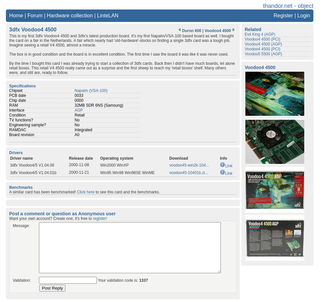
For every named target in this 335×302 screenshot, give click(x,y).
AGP (79, 110)
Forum (35, 15)
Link (226, 166)
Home (16, 15)
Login (303, 15)
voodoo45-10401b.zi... (188, 172)
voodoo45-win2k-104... (189, 165)
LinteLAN (108, 15)
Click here (85, 192)
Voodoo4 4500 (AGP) (263, 44)
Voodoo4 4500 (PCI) (262, 39)
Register (283, 15)
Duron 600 (189, 30)
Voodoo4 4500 (220, 30)
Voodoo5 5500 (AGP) (263, 54)
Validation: (22, 280)
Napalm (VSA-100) (91, 90)
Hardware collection (70, 15)
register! (100, 218)
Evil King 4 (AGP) (260, 34)
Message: (21, 225)
